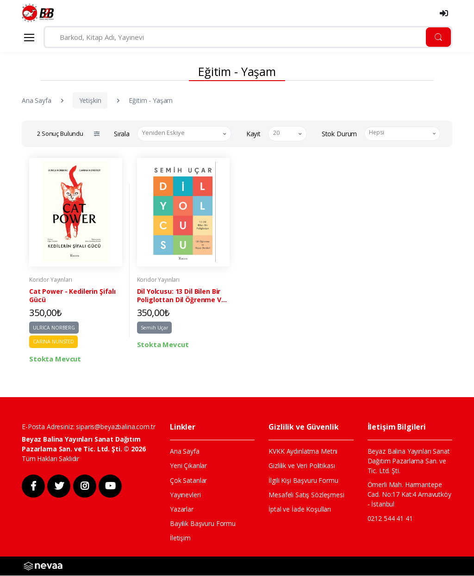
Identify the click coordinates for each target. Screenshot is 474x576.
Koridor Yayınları (50, 280)
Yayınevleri (185, 495)
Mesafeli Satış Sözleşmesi (306, 495)
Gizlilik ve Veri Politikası (301, 466)
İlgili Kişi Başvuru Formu (303, 480)
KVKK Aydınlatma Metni (302, 451)
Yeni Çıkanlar (188, 466)
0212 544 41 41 (390, 518)
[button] (96, 134)
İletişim (180, 538)
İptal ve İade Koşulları (299, 509)
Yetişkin (90, 100)
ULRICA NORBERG (54, 328)
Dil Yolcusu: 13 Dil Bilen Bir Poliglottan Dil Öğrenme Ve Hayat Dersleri (181, 296)
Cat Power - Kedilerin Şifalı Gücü (72, 296)
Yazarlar (181, 509)
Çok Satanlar (188, 480)
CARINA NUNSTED (53, 342)
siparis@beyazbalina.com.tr (115, 427)
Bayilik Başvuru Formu (203, 524)
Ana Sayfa (36, 100)
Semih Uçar (154, 328)
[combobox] (184, 134)
